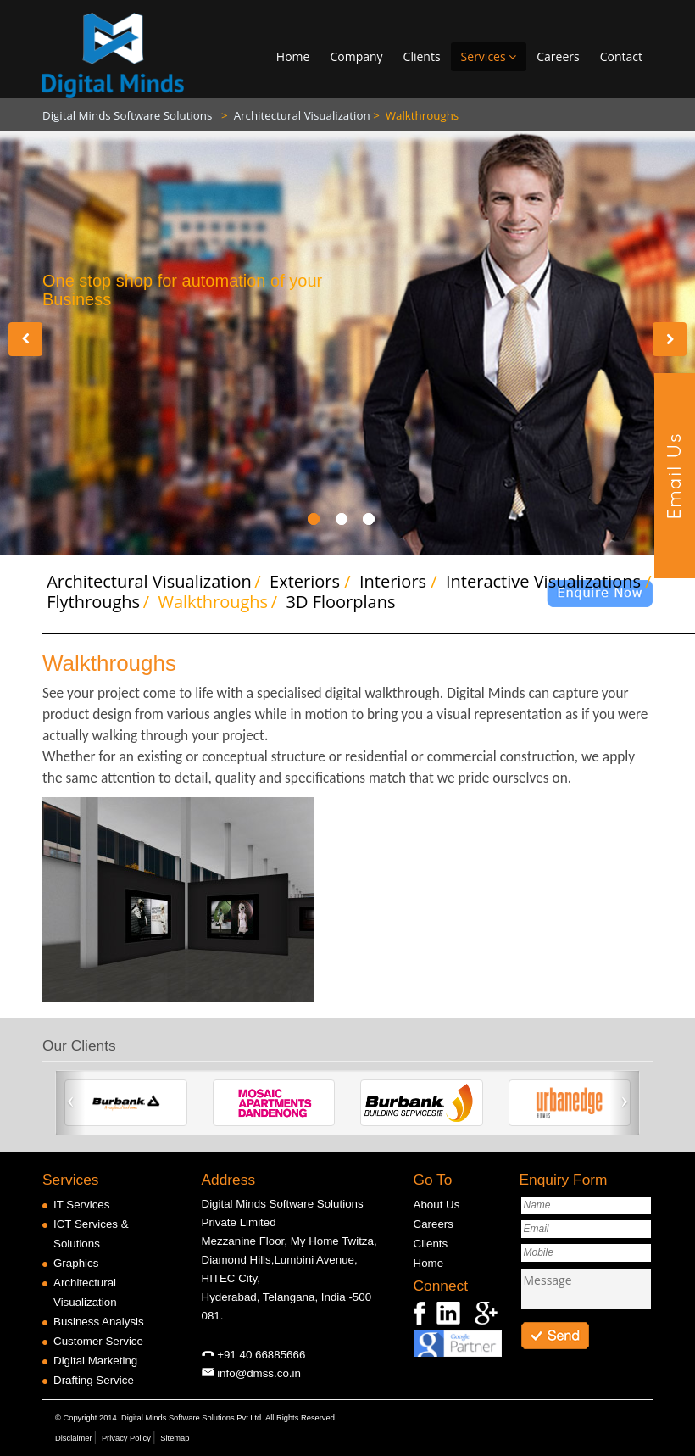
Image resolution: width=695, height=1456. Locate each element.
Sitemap (174, 1438)
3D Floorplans (333, 601)
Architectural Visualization (295, 115)
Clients (422, 56)
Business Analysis (98, 1321)
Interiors (387, 581)
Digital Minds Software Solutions (128, 115)
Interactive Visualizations (538, 581)
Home (293, 56)
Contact (621, 56)
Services (489, 56)
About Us (437, 1204)
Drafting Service (93, 1380)
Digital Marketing (95, 1360)
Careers (558, 56)
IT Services (81, 1204)
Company (356, 56)
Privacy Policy (126, 1438)
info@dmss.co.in (259, 1373)
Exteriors (299, 581)
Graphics (75, 1263)
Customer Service (98, 1341)
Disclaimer (73, 1438)
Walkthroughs (416, 115)
